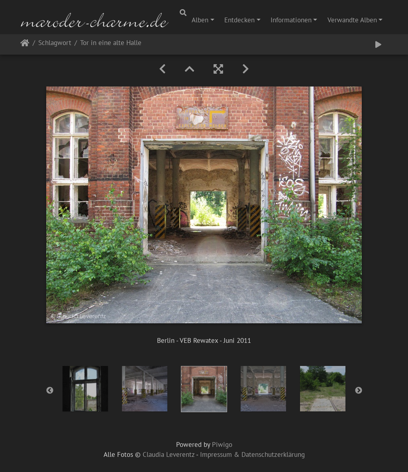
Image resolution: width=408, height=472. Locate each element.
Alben (200, 20)
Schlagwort (54, 43)
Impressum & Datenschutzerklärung (252, 454)
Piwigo (222, 444)
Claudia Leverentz (168, 454)
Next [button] (359, 391)
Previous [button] (50, 391)
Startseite (24, 44)
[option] (85, 389)
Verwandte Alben (352, 20)
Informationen (291, 20)
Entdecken (239, 20)
